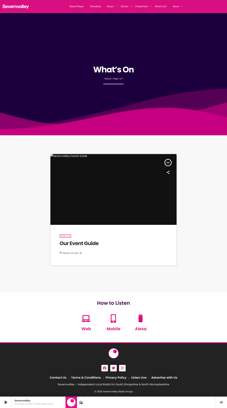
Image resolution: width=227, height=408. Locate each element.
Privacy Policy (116, 378)
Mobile (113, 329)
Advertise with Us (164, 378)
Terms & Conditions (86, 378)
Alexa (141, 329)
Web (86, 329)
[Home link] (15, 6)
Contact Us (58, 378)
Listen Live (139, 378)
